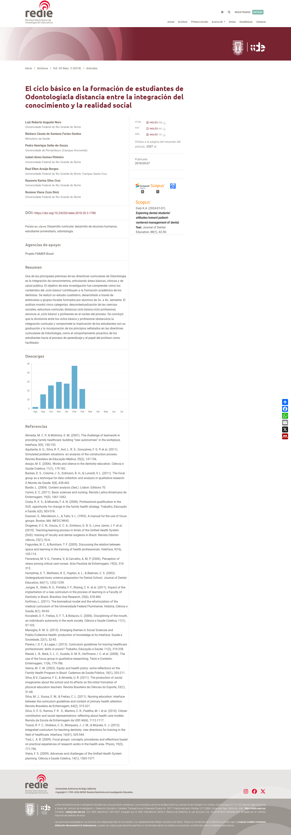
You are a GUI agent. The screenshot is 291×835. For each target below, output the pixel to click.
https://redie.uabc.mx (255, 808)
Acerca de (217, 21)
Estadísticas (246, 21)
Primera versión (199, 21)
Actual (170, 21)
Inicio (28, 68)
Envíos (232, 21)
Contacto (261, 21)
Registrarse (242, 12)
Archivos (182, 21)
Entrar (257, 12)
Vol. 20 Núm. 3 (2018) (67, 68)
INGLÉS (157, 122)
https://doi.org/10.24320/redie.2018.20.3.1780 (65, 213)
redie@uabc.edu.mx (75, 812)
